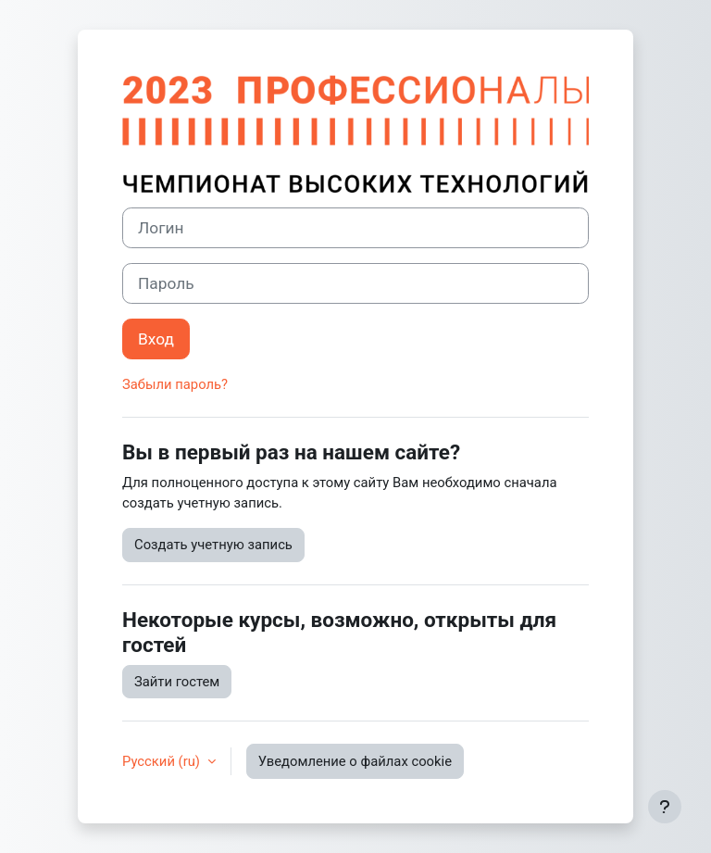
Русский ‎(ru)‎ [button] (163, 761)
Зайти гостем (176, 681)
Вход (156, 339)
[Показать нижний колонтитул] (664, 806)
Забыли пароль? (175, 384)
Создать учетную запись (213, 544)
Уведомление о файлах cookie (355, 761)
